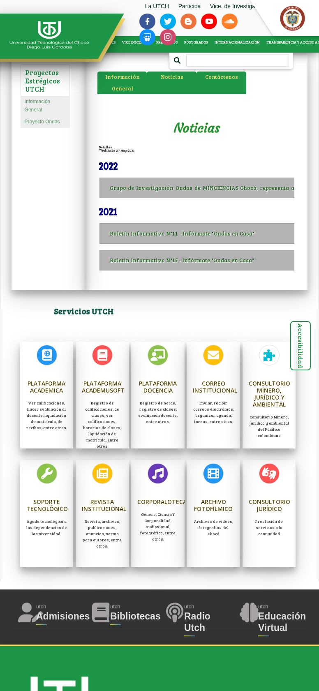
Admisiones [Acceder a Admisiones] (63, 616)
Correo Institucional (215, 386)
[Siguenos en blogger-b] (188, 21)
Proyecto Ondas (42, 122)
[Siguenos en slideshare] (147, 37)
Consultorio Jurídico (269, 505)
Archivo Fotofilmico (213, 505)
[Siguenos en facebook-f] (147, 21)
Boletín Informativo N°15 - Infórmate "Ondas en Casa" (202, 260)
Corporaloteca (162, 502)
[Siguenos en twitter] (168, 21)
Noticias (172, 77)
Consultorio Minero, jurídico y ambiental (269, 393)
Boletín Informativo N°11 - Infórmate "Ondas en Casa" (202, 233)
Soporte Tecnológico (47, 505)
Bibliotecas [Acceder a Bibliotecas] (135, 616)
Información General (38, 105)
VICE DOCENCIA (136, 42)
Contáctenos (221, 77)
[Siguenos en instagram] (168, 37)
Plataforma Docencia (158, 386)
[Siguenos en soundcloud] (229, 21)
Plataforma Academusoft (103, 386)
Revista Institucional (104, 505)
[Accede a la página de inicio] (55, 35)
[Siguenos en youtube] (209, 21)
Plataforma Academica (46, 386)
